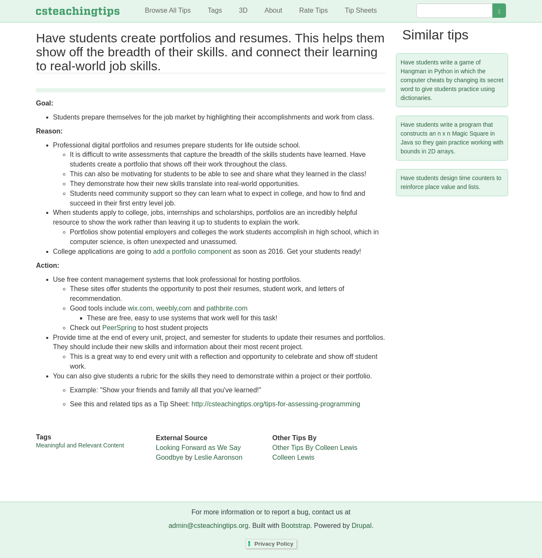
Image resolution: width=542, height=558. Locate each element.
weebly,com (173, 308)
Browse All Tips (168, 10)
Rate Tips (313, 10)
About (273, 10)
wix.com (140, 308)
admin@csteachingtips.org (209, 525)
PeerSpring (119, 327)
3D (243, 10)
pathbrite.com (227, 308)
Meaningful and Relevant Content (80, 445)
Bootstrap (295, 525)
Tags (214, 10)
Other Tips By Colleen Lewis (314, 447)
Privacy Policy (273, 544)
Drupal (361, 525)
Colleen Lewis (293, 457)
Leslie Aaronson (218, 457)
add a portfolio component (192, 251)
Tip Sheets (361, 10)
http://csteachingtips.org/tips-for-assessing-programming (275, 404)
